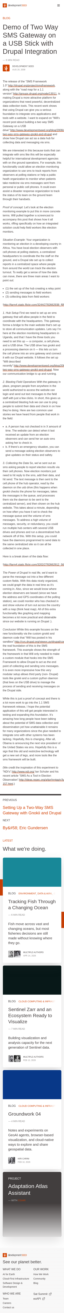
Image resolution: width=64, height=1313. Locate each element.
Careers (7, 1303)
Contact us (8, 1307)
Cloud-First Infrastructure (16, 1278)
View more (32, 1016)
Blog (6, 18)
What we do (11, 1269)
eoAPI (39, 1298)
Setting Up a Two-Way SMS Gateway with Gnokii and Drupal (32, 810)
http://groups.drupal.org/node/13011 (34, 93)
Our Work (41, 1269)
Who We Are (12, 1293)
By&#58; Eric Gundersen (25, 827)
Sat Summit (42, 1294)
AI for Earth (9, 1274)
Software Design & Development (13, 1285)
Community (39, 1278)
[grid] (32, 1049)
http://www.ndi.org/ (23, 771)
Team (6, 1298)
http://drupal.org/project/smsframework (31, 85)
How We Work (41, 1274)
